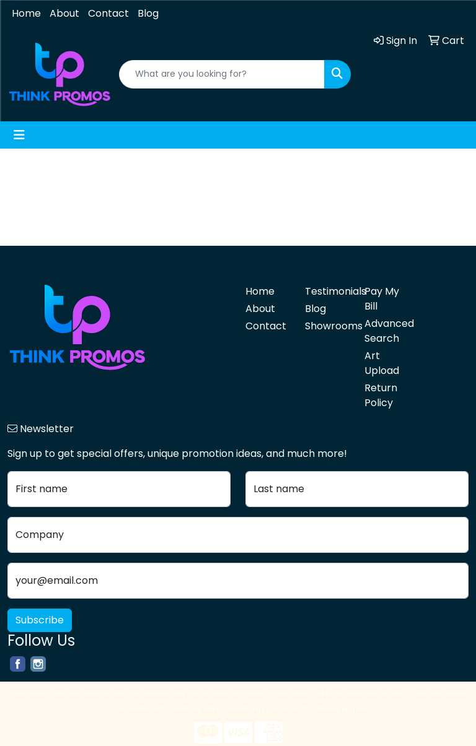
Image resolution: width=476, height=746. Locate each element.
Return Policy (380, 395)
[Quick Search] (222, 74)
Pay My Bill (381, 298)
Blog (148, 13)
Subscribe (39, 620)
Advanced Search (386, 330)
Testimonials (327, 291)
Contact (108, 13)
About (64, 13)
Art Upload (381, 363)
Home (26, 13)
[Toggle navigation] (19, 135)
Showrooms (327, 326)
